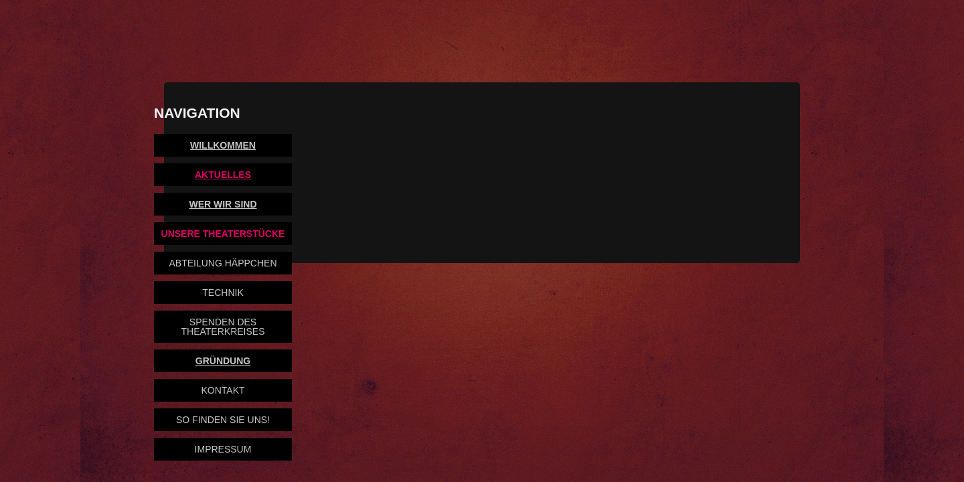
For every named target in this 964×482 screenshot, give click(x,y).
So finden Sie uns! (223, 419)
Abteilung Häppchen (222, 263)
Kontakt (222, 390)
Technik (222, 292)
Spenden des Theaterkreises (223, 327)
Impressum (223, 449)
